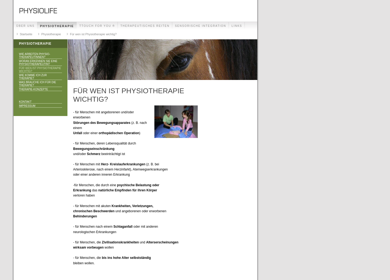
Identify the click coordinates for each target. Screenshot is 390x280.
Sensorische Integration (200, 25)
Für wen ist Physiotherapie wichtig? (93, 34)
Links (237, 25)
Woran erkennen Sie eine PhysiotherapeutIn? (38, 63)
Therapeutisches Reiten (145, 25)
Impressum (27, 105)
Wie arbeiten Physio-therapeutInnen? (34, 56)
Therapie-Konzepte (33, 89)
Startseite (26, 34)
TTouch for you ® (97, 25)
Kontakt (25, 101)
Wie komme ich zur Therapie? (33, 77)
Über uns (25, 25)
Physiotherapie (57, 26)
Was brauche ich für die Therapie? (37, 84)
